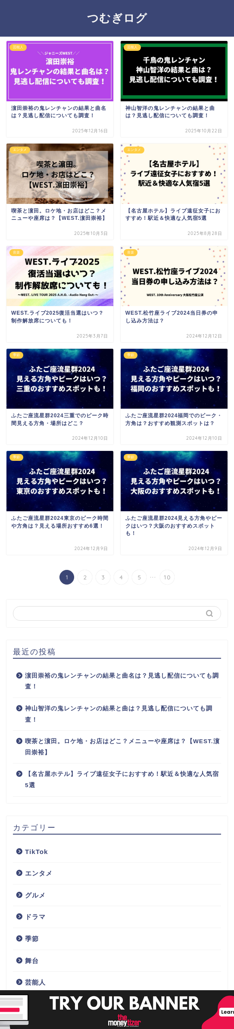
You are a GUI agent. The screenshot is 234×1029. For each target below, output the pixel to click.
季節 (32, 938)
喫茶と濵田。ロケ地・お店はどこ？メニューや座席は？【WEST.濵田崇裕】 (122, 747)
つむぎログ (117, 18)
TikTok (36, 851)
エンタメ (39, 873)
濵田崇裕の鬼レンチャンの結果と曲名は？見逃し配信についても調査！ (122, 681)
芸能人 (35, 982)
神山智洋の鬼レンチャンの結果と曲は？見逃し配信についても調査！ (118, 714)
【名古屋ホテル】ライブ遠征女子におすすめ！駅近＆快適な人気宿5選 (122, 779)
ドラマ (35, 916)
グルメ (35, 895)
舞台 (32, 960)
